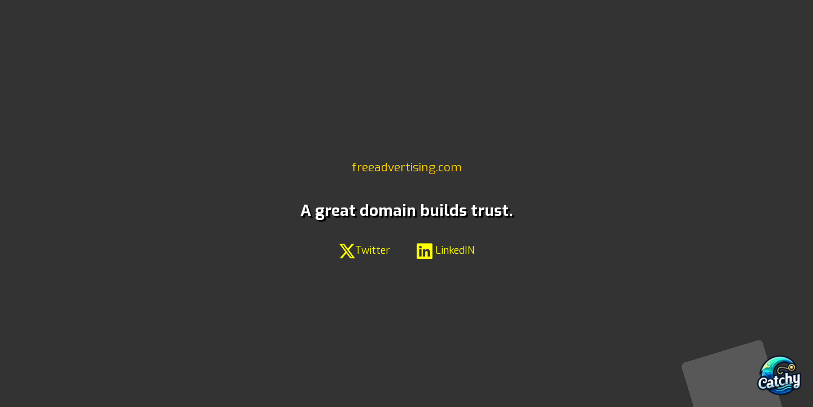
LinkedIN (445, 250)
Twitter (364, 250)
